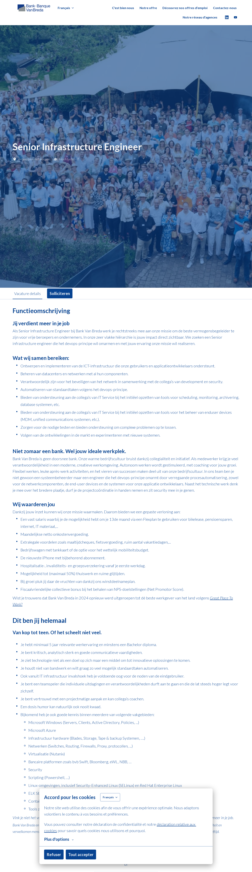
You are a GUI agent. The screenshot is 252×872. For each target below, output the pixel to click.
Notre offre (148, 8)
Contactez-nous (225, 8)
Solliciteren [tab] (60, 293)
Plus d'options (59, 839)
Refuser (54, 854)
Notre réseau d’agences (200, 17)
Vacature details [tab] (27, 293)
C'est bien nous (123, 8)
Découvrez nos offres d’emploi (185, 8)
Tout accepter (81, 854)
